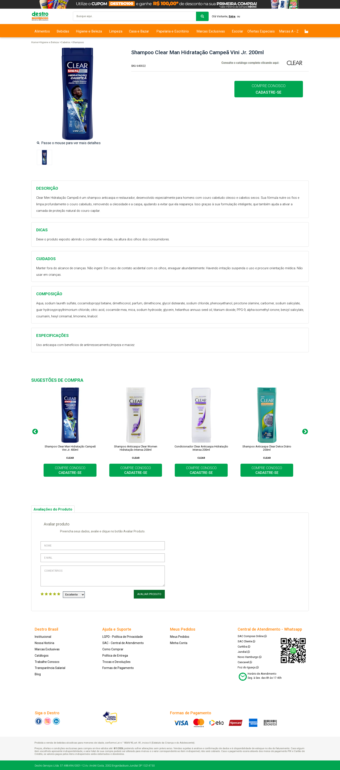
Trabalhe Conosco (47, 661)
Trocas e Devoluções (116, 661)
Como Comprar (112, 648)
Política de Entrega (115, 655)
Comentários (103, 576)
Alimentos (42, 31)
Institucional (43, 636)
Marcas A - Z (289, 31)
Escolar (237, 31)
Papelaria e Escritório (172, 31)
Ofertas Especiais (261, 31)
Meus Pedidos (179, 636)
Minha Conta (178, 642)
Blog (38, 673)
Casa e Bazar (139, 31)
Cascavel (245, 661)
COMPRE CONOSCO (269, 89)
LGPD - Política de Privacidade (122, 636)
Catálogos (42, 655)
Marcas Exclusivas (210, 31)
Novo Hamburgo (250, 656)
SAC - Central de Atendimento (123, 642)
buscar (202, 16)
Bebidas (63, 31)
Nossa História (44, 642)
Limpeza (115, 31)
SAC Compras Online (252, 635)
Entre (233, 16)
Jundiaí (244, 651)
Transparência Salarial (50, 667)
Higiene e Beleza (89, 31)
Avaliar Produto (149, 594)
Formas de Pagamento (118, 667)
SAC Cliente (246, 640)
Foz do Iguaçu (248, 666)
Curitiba (244, 646)
